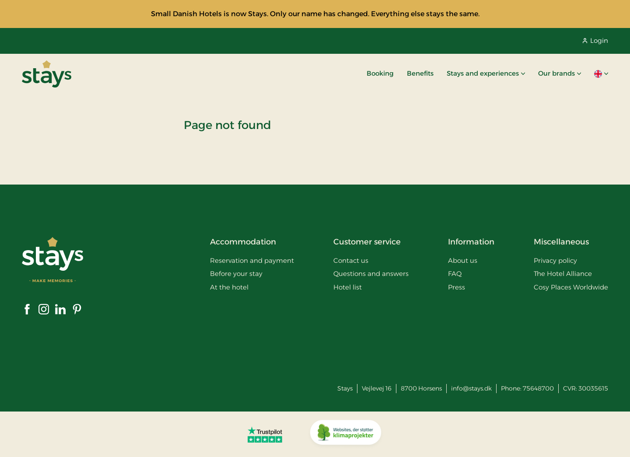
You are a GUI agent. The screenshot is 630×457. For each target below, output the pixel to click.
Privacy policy (555, 260)
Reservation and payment (252, 260)
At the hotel (229, 287)
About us (462, 260)
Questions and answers (371, 273)
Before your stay (236, 273)
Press (456, 287)
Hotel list (347, 287)
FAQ (455, 273)
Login (595, 40)
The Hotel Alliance (563, 273)
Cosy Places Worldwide (571, 287)
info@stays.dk (471, 388)
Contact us (350, 260)
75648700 (538, 388)
